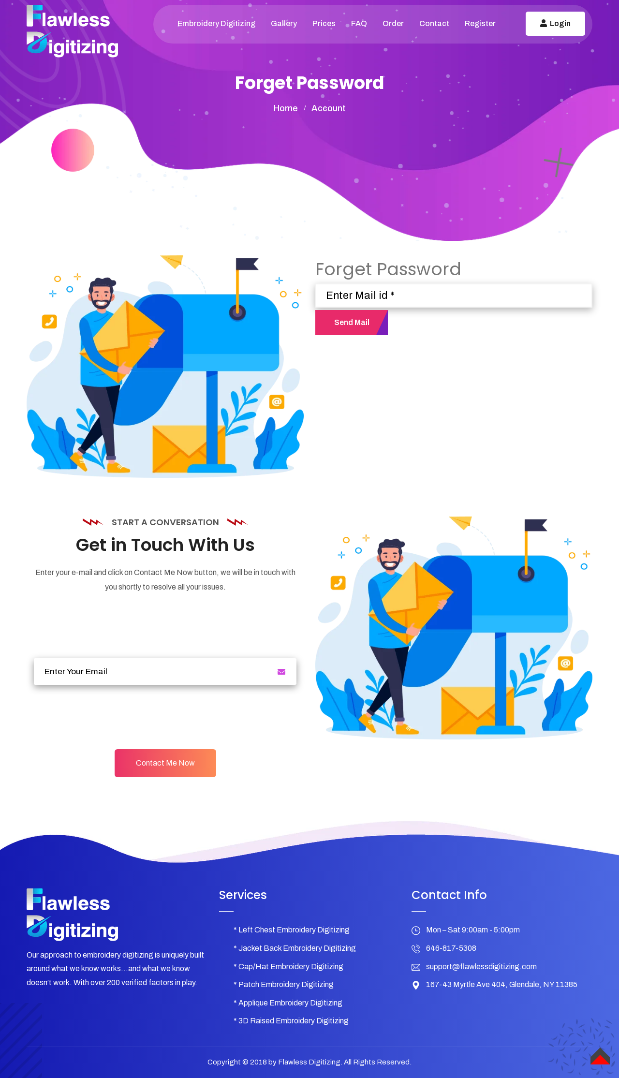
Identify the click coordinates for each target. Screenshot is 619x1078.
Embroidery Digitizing (216, 23)
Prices (324, 23)
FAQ (359, 23)
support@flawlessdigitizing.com (481, 966)
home (286, 108)
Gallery (284, 23)
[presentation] (107, 716)
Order (393, 23)
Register (480, 23)
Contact (434, 23)
